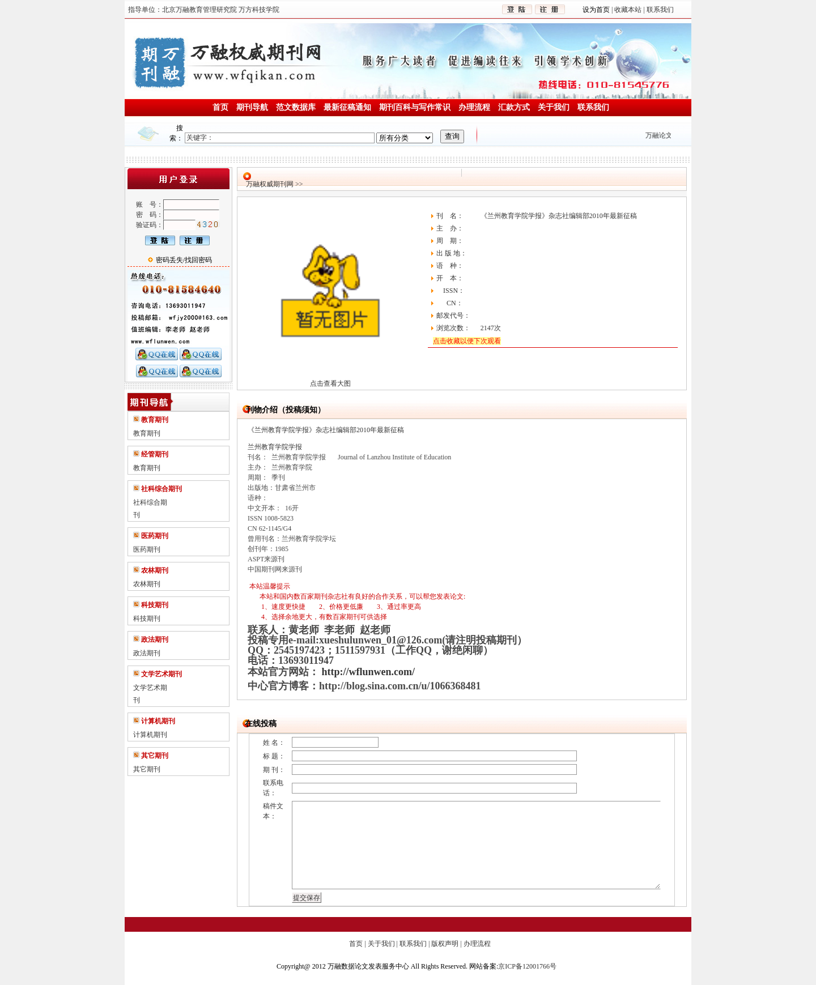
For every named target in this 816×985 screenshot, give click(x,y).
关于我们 (381, 944)
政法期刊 (146, 653)
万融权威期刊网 (270, 184)
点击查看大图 (330, 383)
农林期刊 (146, 584)
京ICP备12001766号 (527, 966)
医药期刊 (146, 549)
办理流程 (477, 944)
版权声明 (444, 944)
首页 (356, 944)
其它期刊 (146, 769)
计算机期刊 (150, 735)
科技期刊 (146, 618)
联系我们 (413, 944)
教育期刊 (146, 433)
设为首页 (597, 10)
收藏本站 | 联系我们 (643, 10)
